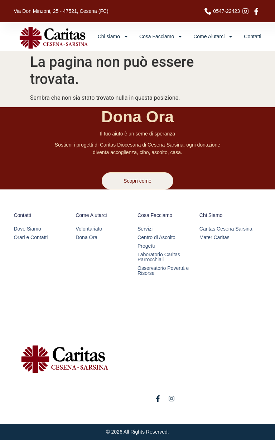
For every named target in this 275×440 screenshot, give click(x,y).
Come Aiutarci (213, 36)
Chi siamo (113, 36)
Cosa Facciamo (161, 36)
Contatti (252, 36)
